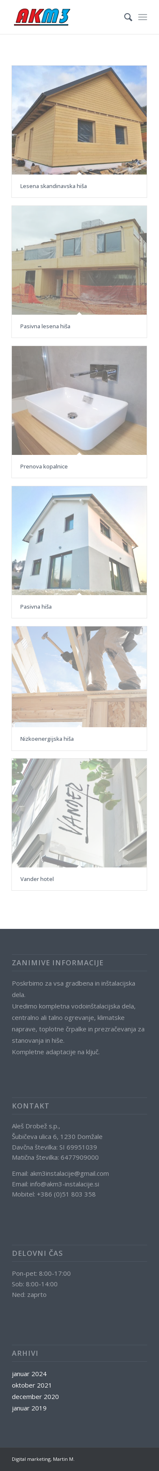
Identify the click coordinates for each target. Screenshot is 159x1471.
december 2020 (35, 1396)
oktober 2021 (32, 1385)
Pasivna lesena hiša (45, 326)
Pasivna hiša (36, 606)
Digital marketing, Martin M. (43, 1459)
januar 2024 (29, 1373)
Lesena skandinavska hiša (53, 186)
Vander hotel (37, 879)
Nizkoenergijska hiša (47, 738)
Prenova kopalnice (44, 466)
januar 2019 (29, 1408)
